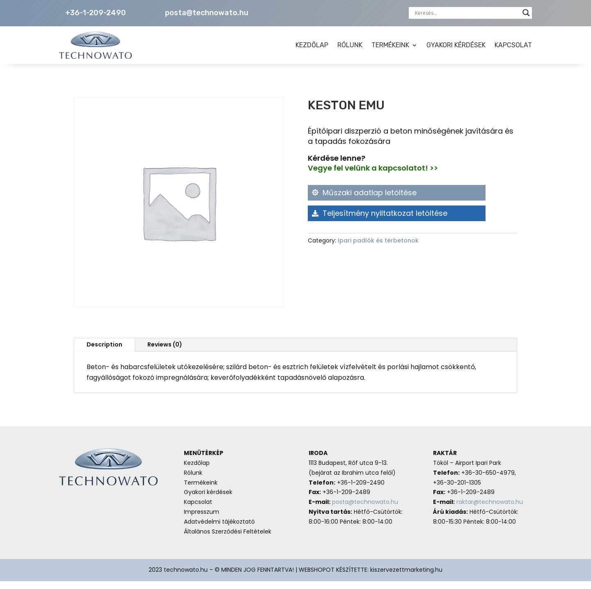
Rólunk (193, 480)
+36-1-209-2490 (95, 12)
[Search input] (466, 12)
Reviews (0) (164, 352)
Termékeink (201, 490)
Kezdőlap (197, 471)
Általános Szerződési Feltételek (227, 539)
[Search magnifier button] (526, 12)
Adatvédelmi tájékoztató (219, 529)
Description (104, 352)
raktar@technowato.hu (489, 510)
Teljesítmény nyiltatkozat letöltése (385, 221)
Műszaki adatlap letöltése (370, 200)
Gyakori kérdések (208, 500)
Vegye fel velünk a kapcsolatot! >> (373, 176)
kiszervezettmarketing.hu (406, 577)
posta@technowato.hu (206, 12)
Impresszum (201, 519)
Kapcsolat (198, 510)
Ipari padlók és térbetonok (378, 248)
